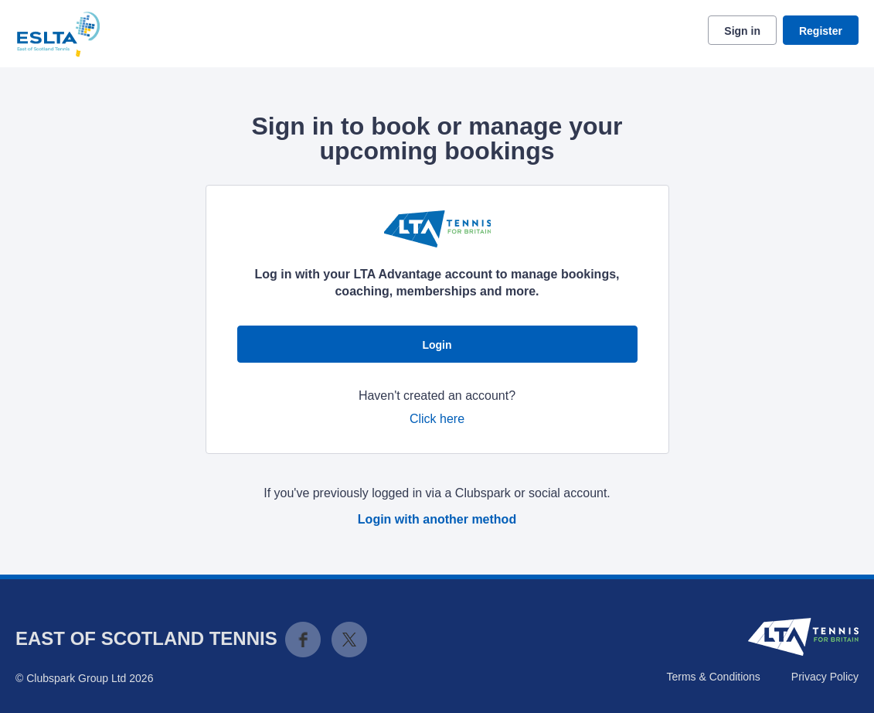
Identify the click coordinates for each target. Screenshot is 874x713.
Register (820, 31)
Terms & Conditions (713, 676)
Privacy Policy (825, 676)
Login (436, 345)
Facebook (303, 639)
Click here (437, 418)
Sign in (742, 31)
